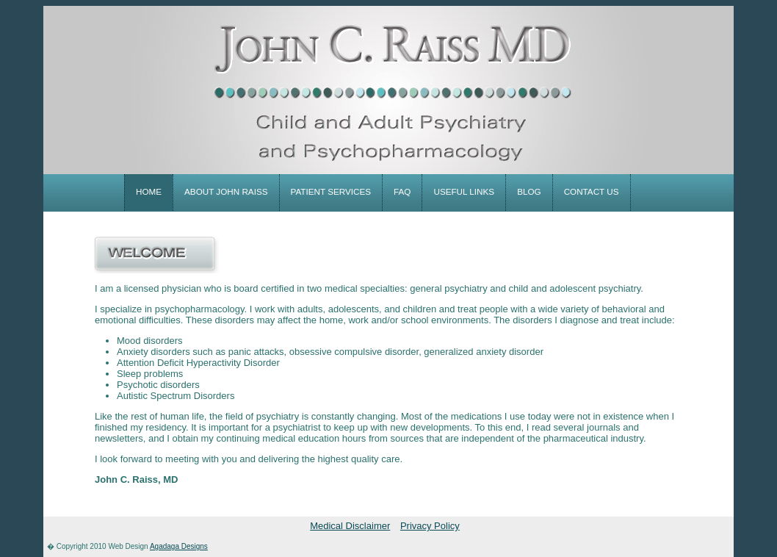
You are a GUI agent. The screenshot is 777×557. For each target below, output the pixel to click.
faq (402, 191)
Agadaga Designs (179, 546)
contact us (591, 191)
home (149, 191)
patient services (331, 191)
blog (529, 191)
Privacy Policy (430, 525)
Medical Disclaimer (350, 525)
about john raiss (225, 191)
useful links (463, 191)
